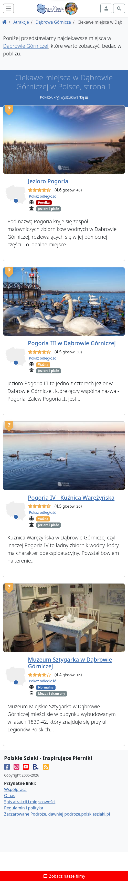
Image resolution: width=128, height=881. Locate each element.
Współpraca (15, 789)
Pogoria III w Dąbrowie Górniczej (72, 343)
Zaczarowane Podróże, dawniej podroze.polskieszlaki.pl (57, 814)
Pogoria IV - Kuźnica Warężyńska (71, 497)
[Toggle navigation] (8, 8)
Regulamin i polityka (23, 807)
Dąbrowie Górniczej (25, 45)
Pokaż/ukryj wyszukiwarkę (64, 97)
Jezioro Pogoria (48, 181)
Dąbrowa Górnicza (53, 22)
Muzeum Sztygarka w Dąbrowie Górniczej (70, 663)
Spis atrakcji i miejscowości (29, 801)
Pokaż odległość (42, 196)
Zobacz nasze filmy (64, 876)
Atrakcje (21, 22)
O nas (9, 795)
